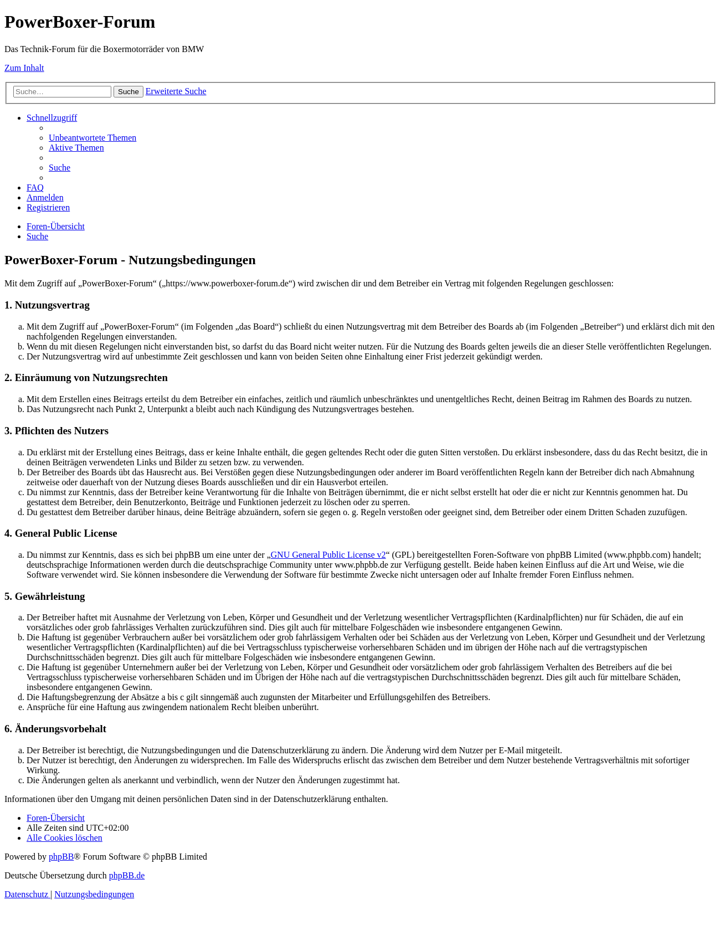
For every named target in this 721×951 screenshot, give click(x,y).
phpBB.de (127, 875)
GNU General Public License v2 (328, 554)
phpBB (61, 856)
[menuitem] (92, 137)
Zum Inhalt (24, 68)
